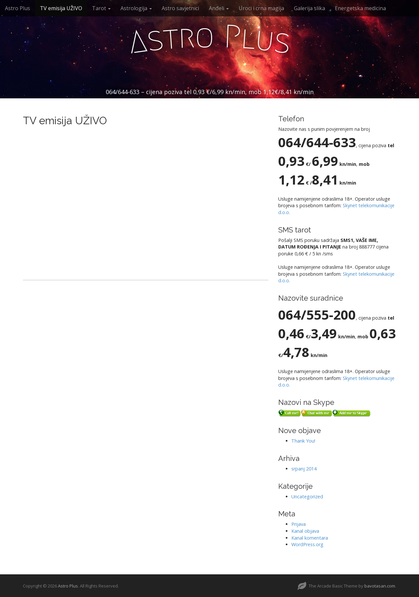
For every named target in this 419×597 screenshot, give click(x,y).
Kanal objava (305, 531)
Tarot (101, 8)
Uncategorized (307, 496)
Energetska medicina (360, 8)
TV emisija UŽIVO (61, 8)
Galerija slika (309, 8)
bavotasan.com (379, 586)
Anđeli (219, 8)
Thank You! (303, 441)
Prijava (298, 524)
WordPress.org (307, 544)
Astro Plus (17, 8)
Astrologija (136, 8)
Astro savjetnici (180, 8)
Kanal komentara (309, 538)
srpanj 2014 (304, 469)
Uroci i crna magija (261, 8)
